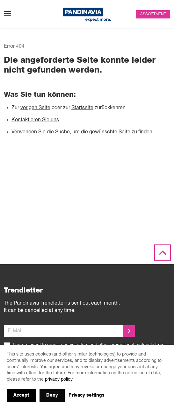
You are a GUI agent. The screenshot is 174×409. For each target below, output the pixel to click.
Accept (21, 395)
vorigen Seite (35, 107)
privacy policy (59, 379)
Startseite (82, 107)
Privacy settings (87, 395)
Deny (52, 395)
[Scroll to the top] (162, 253)
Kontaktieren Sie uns (35, 120)
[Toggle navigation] (7, 13)
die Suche (58, 132)
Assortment (153, 14)
